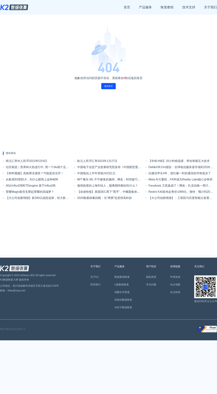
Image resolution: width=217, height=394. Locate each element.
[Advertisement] (109, 120)
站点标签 (175, 292)
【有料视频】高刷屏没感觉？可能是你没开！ (35, 173)
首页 (127, 7)
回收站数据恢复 (123, 299)
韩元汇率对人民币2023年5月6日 (26, 160)
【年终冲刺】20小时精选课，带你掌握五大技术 (179, 160)
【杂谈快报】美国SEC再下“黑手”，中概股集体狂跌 (108, 192)
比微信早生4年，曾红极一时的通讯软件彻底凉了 (179, 173)
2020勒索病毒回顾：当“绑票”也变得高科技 (104, 197)
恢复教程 (167, 7)
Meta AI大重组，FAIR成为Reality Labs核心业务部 (180, 179)
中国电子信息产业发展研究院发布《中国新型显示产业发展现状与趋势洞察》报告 (109, 168)
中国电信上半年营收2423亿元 (96, 173)
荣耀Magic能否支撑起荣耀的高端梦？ (30, 191)
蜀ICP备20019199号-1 (12, 329)
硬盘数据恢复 (122, 276)
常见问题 (151, 284)
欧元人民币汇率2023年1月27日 (97, 160)
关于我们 (210, 7)
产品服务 (145, 7)
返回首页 (108, 86)
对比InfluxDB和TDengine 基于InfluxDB (31, 185)
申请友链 (175, 276)
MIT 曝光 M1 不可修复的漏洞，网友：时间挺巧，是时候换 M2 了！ (109, 180)
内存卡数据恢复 (123, 307)
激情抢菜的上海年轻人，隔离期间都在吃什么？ (107, 185)
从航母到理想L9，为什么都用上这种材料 (32, 179)
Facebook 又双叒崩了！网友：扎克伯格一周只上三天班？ (179, 186)
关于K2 (94, 276)
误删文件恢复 (122, 292)
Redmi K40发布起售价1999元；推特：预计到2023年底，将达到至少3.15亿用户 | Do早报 (180, 192)
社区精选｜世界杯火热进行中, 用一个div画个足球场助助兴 (37, 168)
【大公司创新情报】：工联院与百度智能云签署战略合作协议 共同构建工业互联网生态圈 (180, 198)
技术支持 (188, 7)
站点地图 (175, 284)
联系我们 (95, 284)
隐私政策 (151, 276)
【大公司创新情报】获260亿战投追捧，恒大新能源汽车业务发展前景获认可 (37, 198)
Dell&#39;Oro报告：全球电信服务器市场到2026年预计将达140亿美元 (180, 168)
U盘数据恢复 (121, 284)
